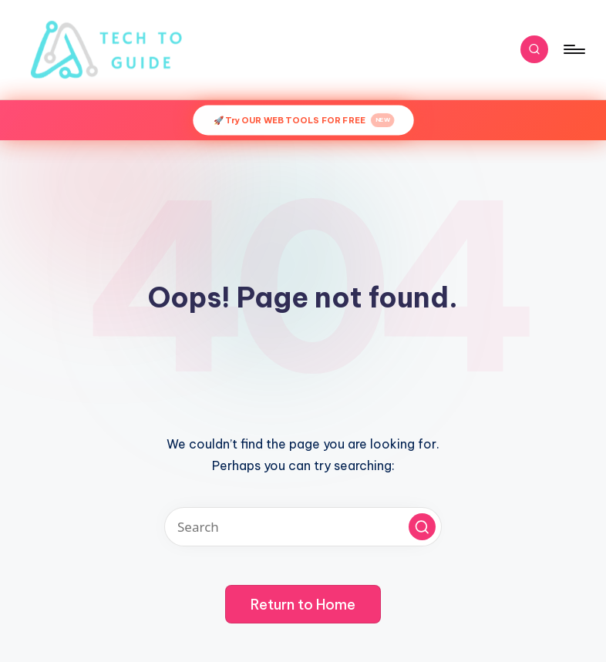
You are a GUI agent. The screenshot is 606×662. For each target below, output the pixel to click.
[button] (422, 526)
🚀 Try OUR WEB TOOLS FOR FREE (303, 120)
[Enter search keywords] (303, 526)
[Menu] (573, 49)
